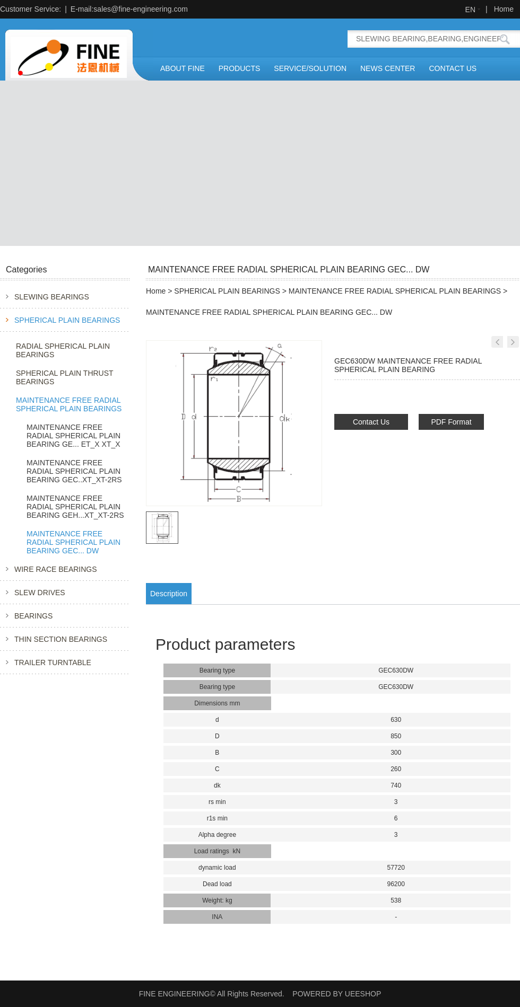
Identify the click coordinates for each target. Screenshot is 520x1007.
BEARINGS (33, 616)
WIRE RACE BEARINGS (55, 569)
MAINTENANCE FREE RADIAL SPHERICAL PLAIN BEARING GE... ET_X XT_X (73, 435)
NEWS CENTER (387, 68)
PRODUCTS (240, 68)
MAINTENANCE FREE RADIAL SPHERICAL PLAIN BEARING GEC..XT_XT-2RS (74, 471)
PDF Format (451, 422)
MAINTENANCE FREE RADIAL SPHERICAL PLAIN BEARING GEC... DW (73, 542)
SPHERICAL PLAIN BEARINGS (67, 320)
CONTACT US (452, 68)
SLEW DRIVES (39, 592)
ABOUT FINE (182, 68)
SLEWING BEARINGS (51, 297)
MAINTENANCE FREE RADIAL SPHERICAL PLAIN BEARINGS (69, 404)
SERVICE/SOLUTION (310, 68)
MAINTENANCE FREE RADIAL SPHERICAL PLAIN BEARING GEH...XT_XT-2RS (75, 506)
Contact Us (371, 422)
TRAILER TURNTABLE (52, 662)
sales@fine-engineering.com (140, 9)
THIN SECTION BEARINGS (60, 639)
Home (504, 9)
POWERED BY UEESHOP (336, 994)
